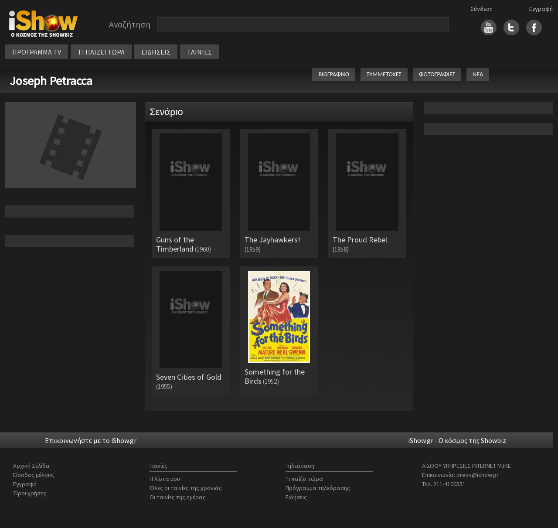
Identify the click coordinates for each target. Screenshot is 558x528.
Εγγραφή (541, 9)
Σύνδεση (481, 9)
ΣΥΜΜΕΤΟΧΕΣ (384, 74)
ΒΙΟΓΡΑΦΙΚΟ (333, 74)
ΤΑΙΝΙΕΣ (199, 52)
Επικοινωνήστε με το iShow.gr (90, 440)
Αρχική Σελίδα (31, 466)
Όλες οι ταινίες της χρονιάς (186, 488)
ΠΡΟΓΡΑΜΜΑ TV (36, 52)
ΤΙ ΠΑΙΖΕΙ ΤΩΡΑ (101, 52)
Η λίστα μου (165, 479)
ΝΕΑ (478, 74)
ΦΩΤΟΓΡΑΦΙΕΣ (437, 74)
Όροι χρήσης (30, 493)
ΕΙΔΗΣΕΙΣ (155, 52)
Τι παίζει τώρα (304, 479)
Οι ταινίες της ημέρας (178, 497)
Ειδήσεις (296, 497)
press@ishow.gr (477, 475)
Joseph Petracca (51, 81)
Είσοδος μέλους (33, 475)
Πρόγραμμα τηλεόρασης (318, 488)
